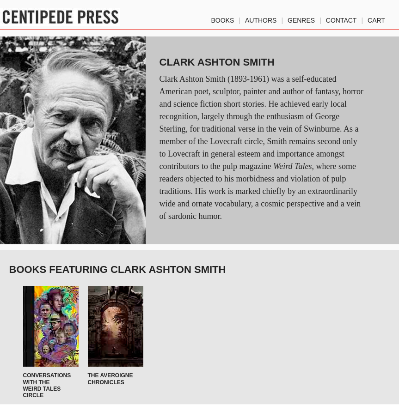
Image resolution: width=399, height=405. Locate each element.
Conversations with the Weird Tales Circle (47, 385)
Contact (341, 18)
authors (260, 18)
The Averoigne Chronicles (110, 378)
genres (301, 18)
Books (222, 18)
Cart (376, 18)
